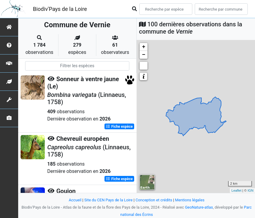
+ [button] (143, 47)
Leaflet (236, 190)
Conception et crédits (153, 200)
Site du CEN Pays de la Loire (108, 200)
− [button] (143, 54)
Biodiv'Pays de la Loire (60, 9)
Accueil (75, 200)
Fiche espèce (119, 126)
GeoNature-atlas (199, 207)
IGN (250, 190)
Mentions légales (189, 200)
